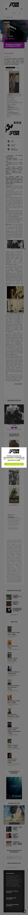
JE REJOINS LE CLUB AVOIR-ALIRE (14, 464)
